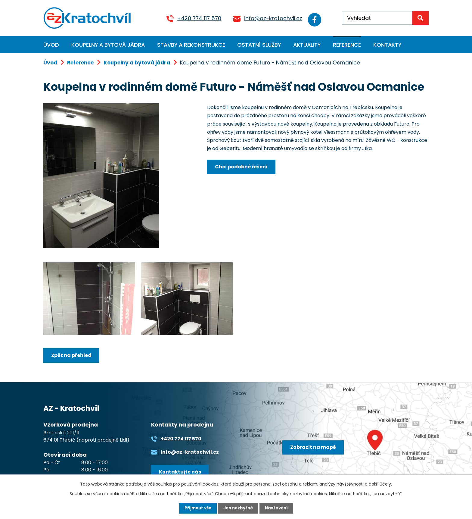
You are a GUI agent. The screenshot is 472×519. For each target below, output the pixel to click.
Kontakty (387, 44)
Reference (347, 44)
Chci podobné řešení (243, 167)
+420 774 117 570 (192, 18)
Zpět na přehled (73, 355)
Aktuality (307, 44)
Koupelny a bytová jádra (108, 44)
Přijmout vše (196, 508)
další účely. (380, 483)
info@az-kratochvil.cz (266, 18)
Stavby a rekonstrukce (191, 44)
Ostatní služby (259, 44)
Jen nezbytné (238, 508)
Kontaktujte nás (182, 473)
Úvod (51, 44)
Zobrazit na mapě (315, 449)
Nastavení (278, 508)
